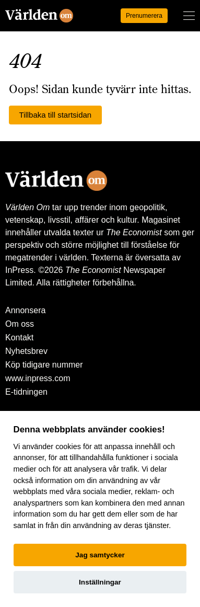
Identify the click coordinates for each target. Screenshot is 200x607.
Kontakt (19, 337)
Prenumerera (144, 15)
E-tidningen (26, 391)
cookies (68, 446)
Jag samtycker (99, 555)
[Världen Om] (39, 15)
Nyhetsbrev (26, 351)
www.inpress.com (37, 378)
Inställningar (100, 582)
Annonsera (25, 310)
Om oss (19, 323)
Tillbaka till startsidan (55, 114)
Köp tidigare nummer (44, 364)
